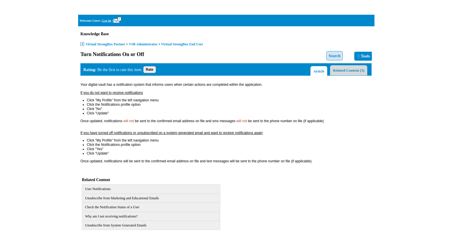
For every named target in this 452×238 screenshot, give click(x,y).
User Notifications (97, 189)
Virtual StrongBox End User (182, 44)
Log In (106, 20)
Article (318, 71)
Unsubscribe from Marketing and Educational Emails (122, 198)
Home (367, 7)
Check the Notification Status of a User (112, 207)
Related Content (348, 70)
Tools (364, 56)
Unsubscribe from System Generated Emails (115, 225)
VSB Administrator (143, 44)
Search (334, 55)
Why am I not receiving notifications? (111, 216)
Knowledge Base (94, 34)
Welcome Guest (90, 20)
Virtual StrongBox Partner (105, 44)
